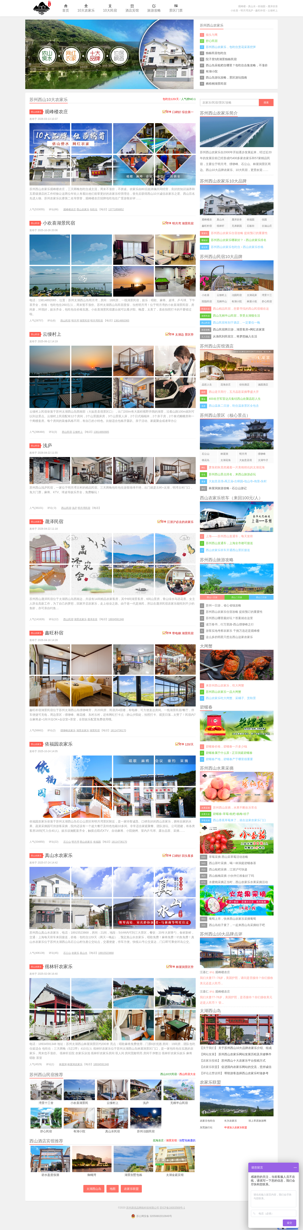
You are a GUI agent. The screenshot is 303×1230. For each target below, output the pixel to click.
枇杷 (232, 814)
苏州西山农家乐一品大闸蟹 (223, 691)
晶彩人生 (207, 384)
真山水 (252, 6)
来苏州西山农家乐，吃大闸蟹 (225, 685)
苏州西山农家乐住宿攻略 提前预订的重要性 (239, 233)
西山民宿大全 (187, 1074)
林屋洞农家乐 (74, 1064)
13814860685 (101, 431)
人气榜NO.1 (188, 99)
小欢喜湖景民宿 (59, 223)
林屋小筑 (252, 301)
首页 (65, 8)
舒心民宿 (212, 41)
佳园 (264, 219)
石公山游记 (239, 488)
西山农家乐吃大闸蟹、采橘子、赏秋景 (231, 698)
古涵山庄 (267, 225)
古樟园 (238, 481)
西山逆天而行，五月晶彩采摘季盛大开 (234, 391)
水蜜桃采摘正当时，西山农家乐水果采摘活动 (238, 882)
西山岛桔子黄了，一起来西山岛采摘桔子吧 (237, 925)
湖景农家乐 (80, 619)
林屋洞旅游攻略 (219, 488)
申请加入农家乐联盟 (235, 1127)
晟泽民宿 (54, 521)
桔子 (246, 814)
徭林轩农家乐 (59, 966)
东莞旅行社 (206, 1127)
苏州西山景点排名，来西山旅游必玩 (232, 474)
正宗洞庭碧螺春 (242, 752)
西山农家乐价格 (253, 247)
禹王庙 (229, 481)
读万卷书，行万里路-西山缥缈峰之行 (230, 624)
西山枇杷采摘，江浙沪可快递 (228, 869)
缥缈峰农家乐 (68, 730)
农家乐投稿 (210, 1060)
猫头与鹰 (212, 34)
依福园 (261, 6)
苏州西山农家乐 (41, 8)
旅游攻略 (154, 8)
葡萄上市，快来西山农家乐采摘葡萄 (232, 918)
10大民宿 (110, 8)
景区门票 (176, 8)
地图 (113, 1188)
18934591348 (116, 619)
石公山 (67, 841)
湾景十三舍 (267, 296)
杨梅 (239, 814)
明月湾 (75, 320)
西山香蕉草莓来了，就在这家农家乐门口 (239, 820)
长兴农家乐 (230, 1120)
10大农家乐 (86, 8)
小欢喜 (234, 10)
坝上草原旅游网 (257, 1120)
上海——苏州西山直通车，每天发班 (229, 536)
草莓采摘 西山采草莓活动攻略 (228, 856)
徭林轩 (220, 225)
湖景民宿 (85, 320)
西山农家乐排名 (256, 240)
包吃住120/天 (171, 99)
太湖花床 (252, 295)
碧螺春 (217, 814)
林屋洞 (63, 1064)
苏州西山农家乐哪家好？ (227, 240)
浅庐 (47, 445)
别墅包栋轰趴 (187, 1140)
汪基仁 (204, 972)
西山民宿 (36, 223)
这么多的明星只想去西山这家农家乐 (229, 637)
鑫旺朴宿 (260, 10)
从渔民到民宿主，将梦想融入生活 (235, 336)
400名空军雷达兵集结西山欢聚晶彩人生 (235, 398)
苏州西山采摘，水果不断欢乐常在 (235, 807)
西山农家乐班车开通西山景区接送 (228, 550)
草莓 (226, 814)
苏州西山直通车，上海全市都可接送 (229, 543)
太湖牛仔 (263, 460)
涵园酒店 (263, 384)
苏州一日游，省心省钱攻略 (223, 605)
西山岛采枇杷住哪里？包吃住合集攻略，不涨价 (237, 65)
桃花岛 (205, 460)
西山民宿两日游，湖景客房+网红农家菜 (239, 329)
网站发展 (209, 1054)
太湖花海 (226, 460)
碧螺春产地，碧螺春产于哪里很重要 (229, 759)
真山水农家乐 (59, 855)
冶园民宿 (237, 295)
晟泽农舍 (273, 6)
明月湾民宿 (96, 320)
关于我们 (209, 1048)
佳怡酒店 (244, 384)
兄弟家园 (237, 225)
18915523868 (106, 952)
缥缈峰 (262, 453)
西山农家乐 (37, 112)
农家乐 (75, 952)
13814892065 (121, 320)
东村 (264, 481)
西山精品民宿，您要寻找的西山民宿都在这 (241, 308)
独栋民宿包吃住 (216, 53)
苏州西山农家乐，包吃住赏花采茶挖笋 (231, 47)
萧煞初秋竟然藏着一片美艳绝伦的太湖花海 (237, 467)
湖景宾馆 (171, 1140)
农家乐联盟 (131, 1188)
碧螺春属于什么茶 (217, 752)
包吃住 (93, 209)
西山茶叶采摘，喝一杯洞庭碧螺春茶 (232, 863)
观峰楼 (242, 6)
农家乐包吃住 (207, 1120)
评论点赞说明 (212, 1073)
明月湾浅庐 (247, 10)
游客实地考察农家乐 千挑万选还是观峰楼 (233, 630)
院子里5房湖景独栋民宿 (221, 59)
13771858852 (116, 209)
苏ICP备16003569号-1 (172, 1207)
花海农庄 (158, 1140)
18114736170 (118, 730)
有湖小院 (212, 71)
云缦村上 (273, 10)
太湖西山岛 (93, 1188)
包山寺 (248, 481)
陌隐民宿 (207, 301)
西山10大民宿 (168, 1074)
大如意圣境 (245, 460)
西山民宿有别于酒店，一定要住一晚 (236, 322)
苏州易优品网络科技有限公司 (142, 1207)
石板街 (250, 225)
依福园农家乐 (59, 744)
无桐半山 (222, 301)
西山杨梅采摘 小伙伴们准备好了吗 (231, 875)
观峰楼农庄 (56, 111)
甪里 (257, 481)
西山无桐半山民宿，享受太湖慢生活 (236, 315)
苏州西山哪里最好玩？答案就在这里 (229, 618)
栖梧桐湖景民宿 (216, 83)
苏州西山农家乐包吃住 (225, 247)
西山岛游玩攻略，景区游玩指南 (226, 77)
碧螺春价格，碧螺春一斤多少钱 (226, 746)
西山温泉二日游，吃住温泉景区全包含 (234, 405)
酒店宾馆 (132, 8)
